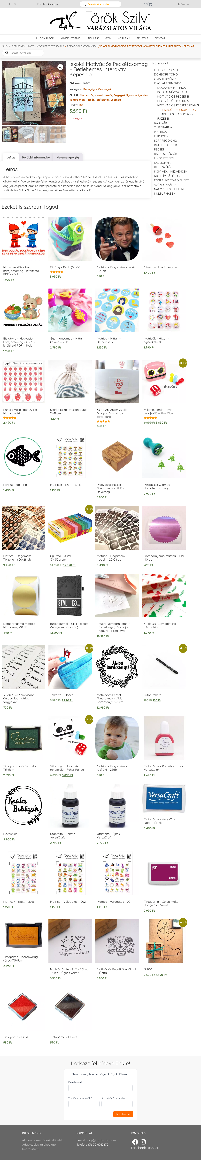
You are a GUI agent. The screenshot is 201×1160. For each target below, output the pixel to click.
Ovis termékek (165, 79)
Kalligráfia (163, 163)
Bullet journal (166, 145)
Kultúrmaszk (164, 193)
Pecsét (90, 99)
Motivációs (86, 95)
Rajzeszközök (165, 154)
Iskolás (108, 95)
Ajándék (143, 95)
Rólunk (93, 38)
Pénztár (142, 38)
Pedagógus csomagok (82, 46)
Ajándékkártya (166, 185)
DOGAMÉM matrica (171, 88)
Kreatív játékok (167, 176)
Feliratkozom (123, 1114)
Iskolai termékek (13, 46)
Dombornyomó (166, 74)
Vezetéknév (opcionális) (80, 1098)
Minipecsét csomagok (178, 114)
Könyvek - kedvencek (170, 171)
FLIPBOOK (161, 136)
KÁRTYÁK (160, 123)
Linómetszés (164, 158)
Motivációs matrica (173, 101)
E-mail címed (75, 1082)
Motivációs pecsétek (173, 96)
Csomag (116, 99)
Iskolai (99, 95)
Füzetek (163, 118)
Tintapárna (163, 127)
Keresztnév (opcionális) (113, 1098)
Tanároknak (77, 99)
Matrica (160, 132)
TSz (80, 105)
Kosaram (124, 38)
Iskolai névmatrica (172, 92)
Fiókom (160, 38)
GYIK (108, 38)
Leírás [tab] (11, 157)
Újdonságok (45, 38)
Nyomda (131, 95)
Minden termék (71, 38)
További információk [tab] (36, 157)
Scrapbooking (165, 140)
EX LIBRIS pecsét (166, 70)
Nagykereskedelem (169, 189)
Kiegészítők (163, 167)
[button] (60, 67)
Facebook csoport (48, 4)
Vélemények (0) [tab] (68, 157)
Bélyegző (119, 95)
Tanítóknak (102, 99)
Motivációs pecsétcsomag (46, 46)
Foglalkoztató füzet (171, 180)
